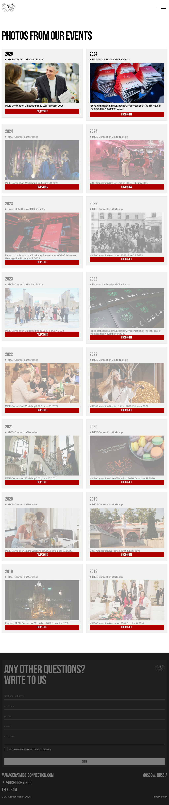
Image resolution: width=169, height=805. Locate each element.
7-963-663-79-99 (17, 783)
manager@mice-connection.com (28, 775)
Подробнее (42, 111)
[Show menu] (161, 8)
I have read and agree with (30, 749)
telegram (9, 789)
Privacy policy (160, 797)
